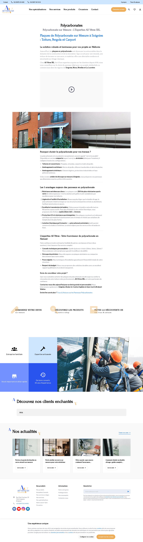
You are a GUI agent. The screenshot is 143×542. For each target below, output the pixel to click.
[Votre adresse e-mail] (107, 491)
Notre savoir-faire (42, 502)
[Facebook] (14, 509)
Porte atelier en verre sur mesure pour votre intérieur (55, 461)
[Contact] (6, 2)
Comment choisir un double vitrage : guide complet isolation (115, 461)
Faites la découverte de (114, 311)
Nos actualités (24, 431)
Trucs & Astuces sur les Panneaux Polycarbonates (74, 293)
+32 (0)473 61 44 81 (22, 503)
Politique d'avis (63, 492)
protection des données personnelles (114, 497)
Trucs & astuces (135, 2)
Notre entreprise (63, 490)
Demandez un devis (118, 9)
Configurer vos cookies (86, 537)
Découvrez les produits (74, 311)
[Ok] (128, 491)
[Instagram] (23, 509)
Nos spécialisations (37, 9)
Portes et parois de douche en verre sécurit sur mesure (25, 461)
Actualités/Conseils (42, 492)
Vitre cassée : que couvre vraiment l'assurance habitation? (84, 461)
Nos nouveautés (63, 495)
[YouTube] (19, 509)
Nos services (54, 9)
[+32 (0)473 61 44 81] (17, 2)
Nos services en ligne (42, 495)
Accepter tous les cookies (105, 537)
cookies (99, 528)
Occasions (83, 9)
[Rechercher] (129, 9)
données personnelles (57, 532)
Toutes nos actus (123, 433)
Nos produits (69, 9)
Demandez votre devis (34, 311)
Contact (94, 9)
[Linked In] (28, 509)
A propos (123, 2)
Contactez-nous (63, 498)
